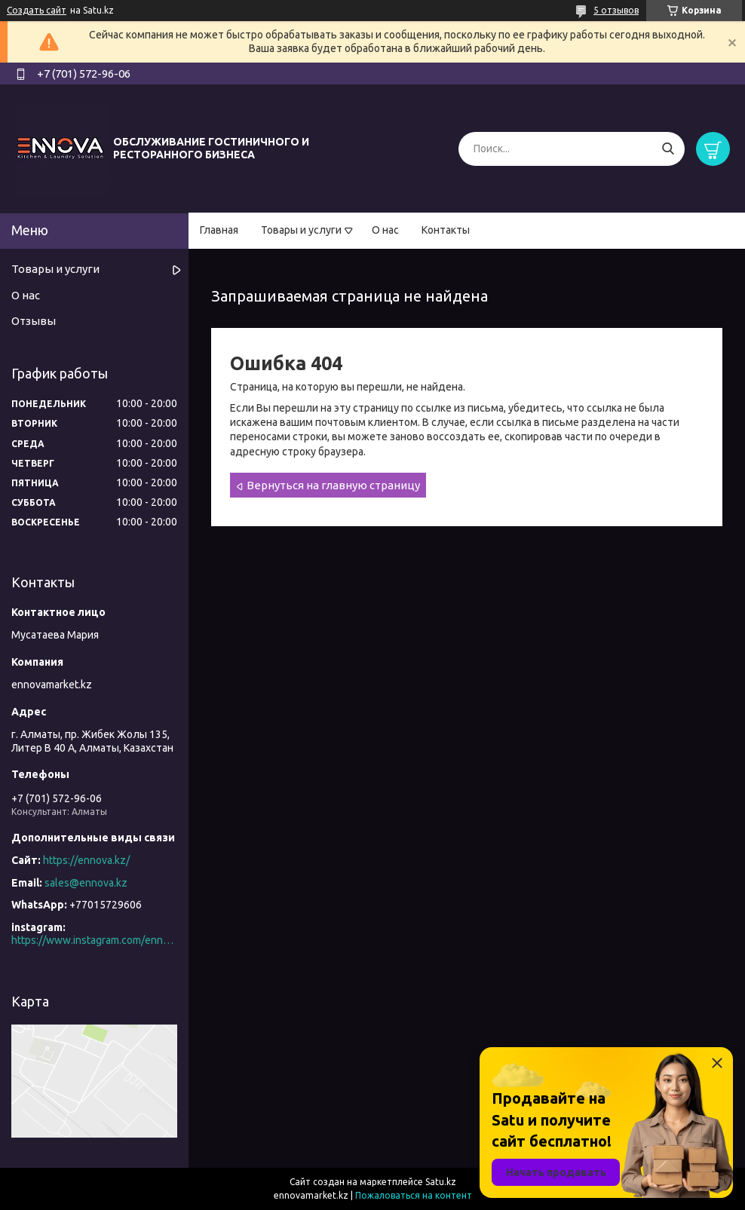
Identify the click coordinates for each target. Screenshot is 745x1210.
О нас (385, 230)
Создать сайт (36, 10)
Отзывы (33, 320)
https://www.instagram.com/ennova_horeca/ (94, 940)
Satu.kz (440, 1182)
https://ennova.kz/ (86, 860)
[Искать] (668, 149)
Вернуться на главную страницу (333, 485)
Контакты (446, 230)
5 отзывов (616, 10)
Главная (219, 230)
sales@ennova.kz (85, 883)
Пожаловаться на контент (413, 1195)
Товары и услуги (301, 230)
